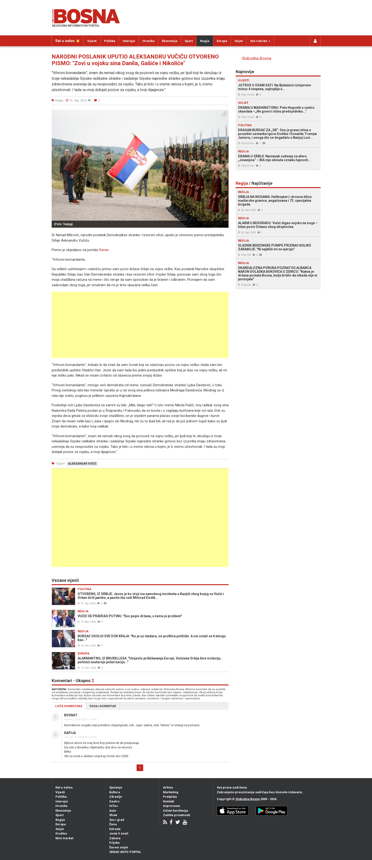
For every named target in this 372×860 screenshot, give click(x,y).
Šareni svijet (118, 847)
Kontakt (168, 801)
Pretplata (170, 796)
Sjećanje (115, 787)
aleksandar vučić (82, 463)
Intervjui (129, 41)
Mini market (64, 838)
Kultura (114, 792)
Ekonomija (169, 41)
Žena (113, 824)
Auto (112, 810)
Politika (109, 41)
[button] (224, 114)
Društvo (61, 833)
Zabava (115, 838)
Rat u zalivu (64, 787)
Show (113, 815)
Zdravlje (115, 796)
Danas (104, 250)
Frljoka (114, 842)
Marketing (170, 792)
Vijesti (92, 41)
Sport (189, 41)
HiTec (113, 806)
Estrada (115, 829)
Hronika (148, 41)
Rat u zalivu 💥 (67, 41)
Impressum (171, 806)
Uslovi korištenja (175, 810)
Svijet (238, 41)
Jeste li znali (118, 833)
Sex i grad (116, 820)
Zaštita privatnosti (176, 815)
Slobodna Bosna (256, 58)
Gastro (114, 801)
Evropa (222, 41)
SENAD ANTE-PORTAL (125, 852)
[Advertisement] (140, 325)
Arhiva (168, 787)
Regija (204, 41)
